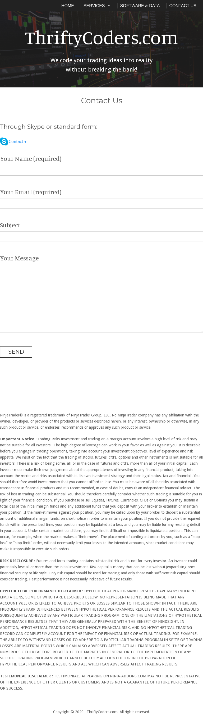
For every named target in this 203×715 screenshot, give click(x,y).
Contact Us (182, 5)
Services (97, 5)
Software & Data (140, 5)
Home (67, 5)
